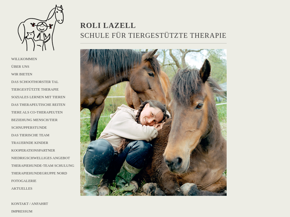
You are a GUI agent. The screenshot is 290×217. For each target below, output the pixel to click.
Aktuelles (21, 188)
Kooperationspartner (33, 150)
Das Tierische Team (30, 135)
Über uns (20, 66)
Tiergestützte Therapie (35, 89)
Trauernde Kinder (29, 143)
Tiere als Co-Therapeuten (37, 112)
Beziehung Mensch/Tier (34, 120)
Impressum (21, 211)
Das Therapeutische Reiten (38, 104)
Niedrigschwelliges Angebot (40, 158)
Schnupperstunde (29, 127)
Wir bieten (21, 74)
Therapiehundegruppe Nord (39, 173)
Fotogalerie (23, 181)
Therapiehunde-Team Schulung (42, 165)
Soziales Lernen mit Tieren (38, 97)
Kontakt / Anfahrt (29, 203)
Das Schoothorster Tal (35, 82)
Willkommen (24, 59)
